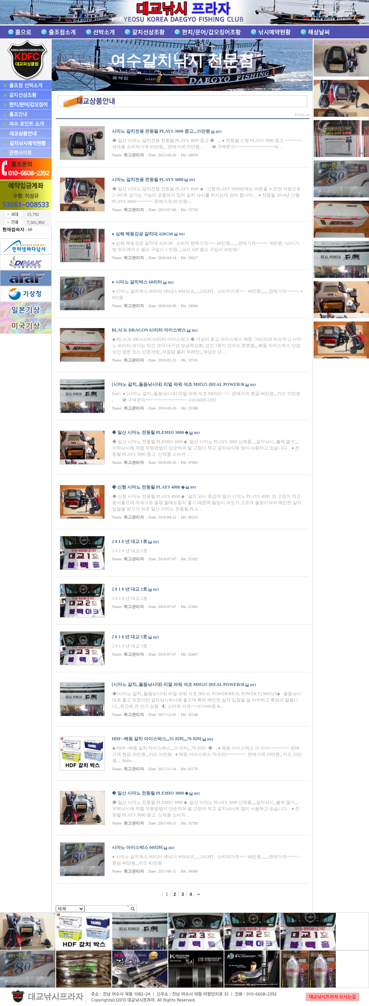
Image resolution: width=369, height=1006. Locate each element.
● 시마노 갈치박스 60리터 (137, 282)
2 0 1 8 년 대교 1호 (129, 541)
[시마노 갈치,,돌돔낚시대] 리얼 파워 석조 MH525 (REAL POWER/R (178, 384)
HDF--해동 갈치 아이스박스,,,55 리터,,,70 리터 (156, 738)
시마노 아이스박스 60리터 (137, 847)
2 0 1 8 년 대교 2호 (129, 589)
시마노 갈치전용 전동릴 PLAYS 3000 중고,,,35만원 (161, 131)
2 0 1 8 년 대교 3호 (129, 636)
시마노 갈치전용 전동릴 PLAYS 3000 (147, 179)
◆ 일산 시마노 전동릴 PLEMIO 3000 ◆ (150, 432)
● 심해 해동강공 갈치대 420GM (142, 234)
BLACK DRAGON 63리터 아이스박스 (149, 330)
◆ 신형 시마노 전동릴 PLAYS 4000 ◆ (148, 487)
